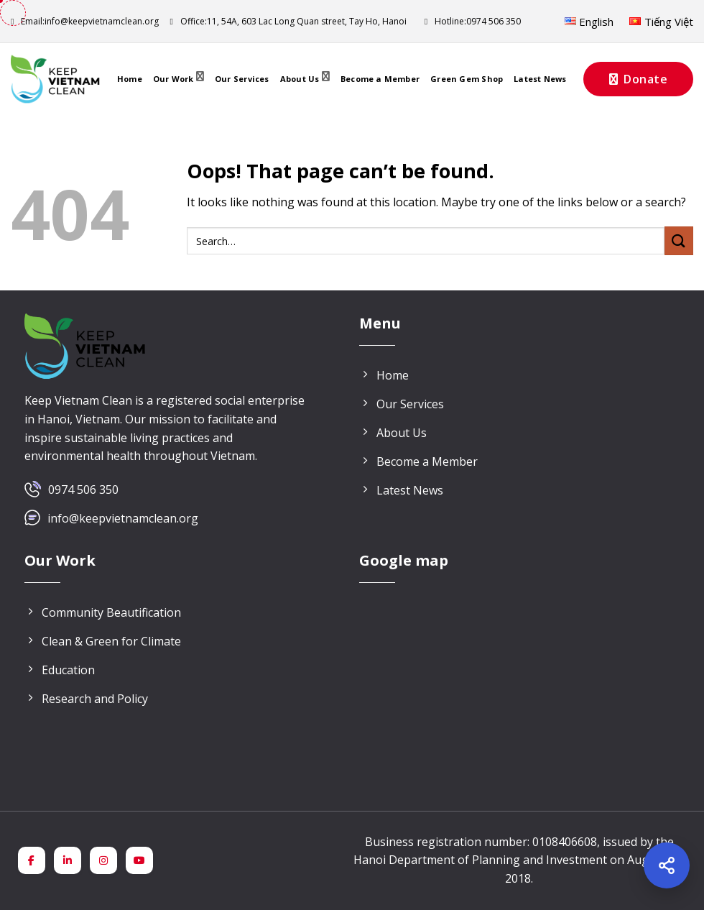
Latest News (540, 78)
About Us (305, 79)
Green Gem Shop (466, 78)
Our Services (242, 78)
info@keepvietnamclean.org (85, 21)
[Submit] (678, 240)
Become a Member (380, 78)
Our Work (178, 79)
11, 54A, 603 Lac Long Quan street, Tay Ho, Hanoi (288, 21)
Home (129, 78)
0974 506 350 (83, 489)
